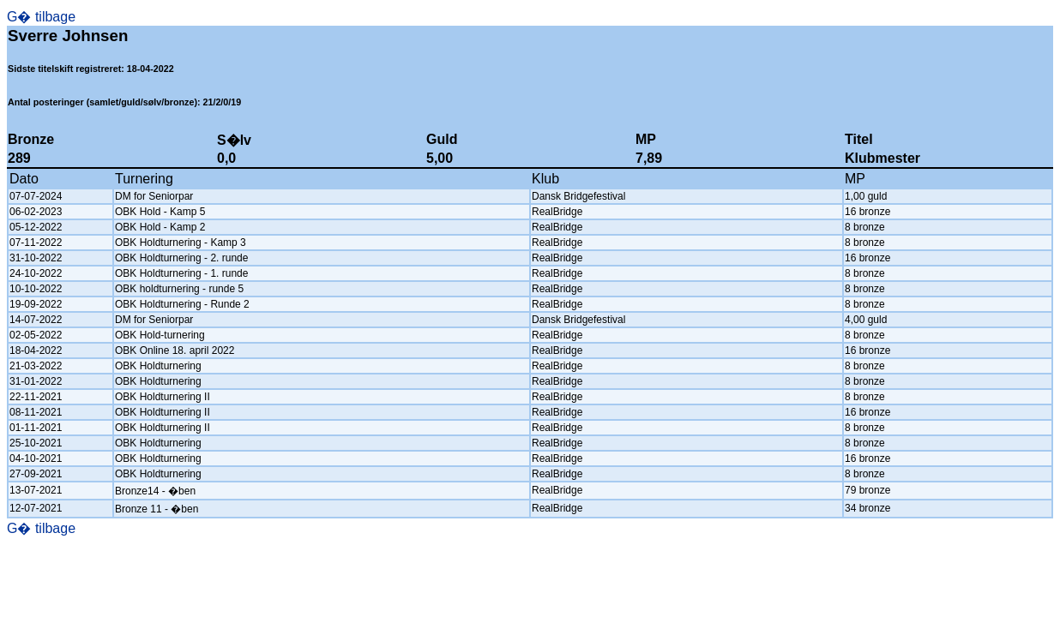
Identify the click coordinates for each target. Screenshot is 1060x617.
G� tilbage (41, 16)
